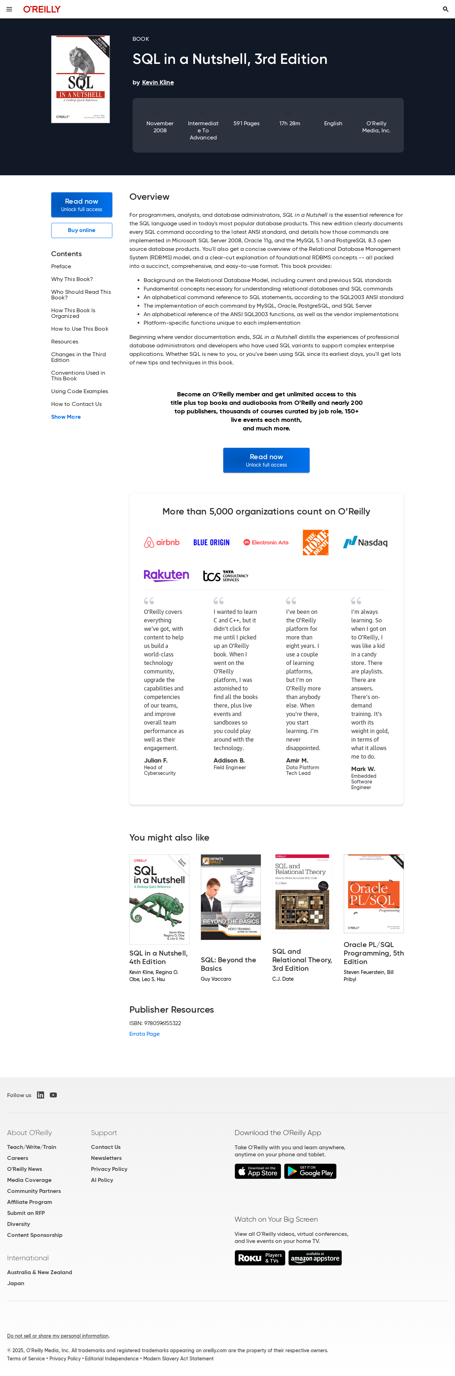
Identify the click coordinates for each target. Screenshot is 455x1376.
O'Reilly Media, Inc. (376, 127)
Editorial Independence (112, 1358)
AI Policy (102, 1180)
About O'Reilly (29, 1132)
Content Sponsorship (35, 1235)
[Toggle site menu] (9, 9)
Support (104, 1132)
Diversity (18, 1224)
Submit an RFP (26, 1213)
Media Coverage (29, 1180)
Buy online (81, 230)
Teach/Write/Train (31, 1147)
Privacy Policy (109, 1169)
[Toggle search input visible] (445, 9)
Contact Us (106, 1147)
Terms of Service (26, 1358)
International (28, 1258)
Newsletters (106, 1158)
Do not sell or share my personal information (57, 1336)
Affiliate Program (29, 1202)
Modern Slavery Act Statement (178, 1358)
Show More (66, 417)
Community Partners (34, 1191)
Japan (15, 1283)
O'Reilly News (24, 1169)
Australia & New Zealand (39, 1272)
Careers (17, 1158)
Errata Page (144, 1033)
